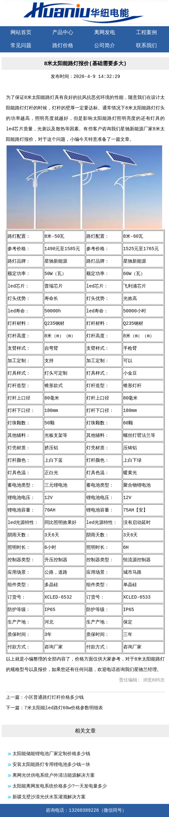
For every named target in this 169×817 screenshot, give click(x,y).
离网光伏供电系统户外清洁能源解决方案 (53, 775)
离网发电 (104, 33)
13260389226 (84, 810)
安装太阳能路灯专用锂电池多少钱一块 (51, 764)
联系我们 (146, 46)
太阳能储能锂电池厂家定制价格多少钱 (51, 753)
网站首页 (20, 33)
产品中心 (62, 33)
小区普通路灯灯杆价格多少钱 (54, 697)
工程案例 (146, 33)
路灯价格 (62, 46)
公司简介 (104, 46)
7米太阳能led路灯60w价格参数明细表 (63, 708)
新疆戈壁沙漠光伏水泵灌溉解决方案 (49, 797)
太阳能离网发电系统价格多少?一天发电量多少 (59, 786)
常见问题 (20, 46)
